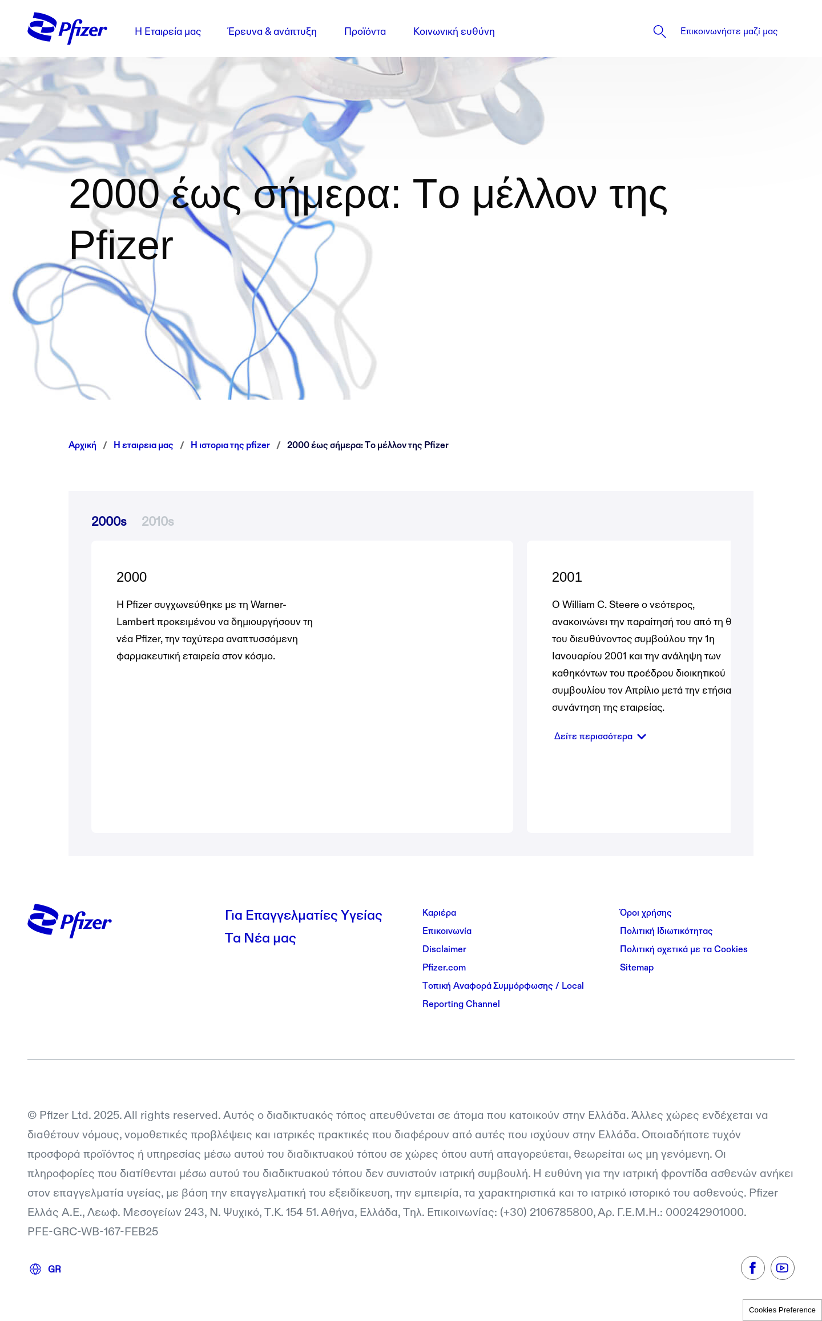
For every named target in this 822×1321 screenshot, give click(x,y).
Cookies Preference (782, 1310)
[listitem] (695, 31)
